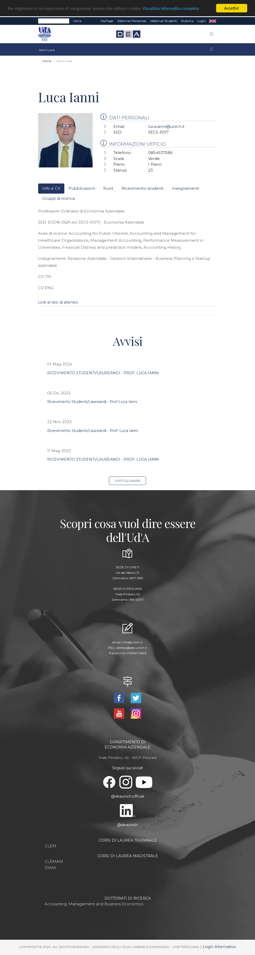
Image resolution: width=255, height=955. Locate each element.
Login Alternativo (219, 946)
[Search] (53, 21)
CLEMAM (54, 861)
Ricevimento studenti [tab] (142, 188)
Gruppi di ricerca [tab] (58, 198)
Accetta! (231, 8)
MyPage (107, 21)
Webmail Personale (131, 21)
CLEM (50, 845)
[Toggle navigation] (211, 34)
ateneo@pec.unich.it (131, 648)
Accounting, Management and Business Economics (94, 903)
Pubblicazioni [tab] (81, 188)
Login (201, 21)
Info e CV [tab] (51, 188)
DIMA (50, 867)
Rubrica (187, 21)
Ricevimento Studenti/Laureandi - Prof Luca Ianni (92, 401)
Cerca (77, 21)
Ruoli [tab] (108, 188)
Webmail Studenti (163, 21)
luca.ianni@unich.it (166, 126)
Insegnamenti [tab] (185, 188)
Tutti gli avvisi (127, 481)
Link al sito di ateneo (58, 302)
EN (212, 21)
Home (46, 61)
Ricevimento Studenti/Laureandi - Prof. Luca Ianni (92, 430)
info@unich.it (132, 642)
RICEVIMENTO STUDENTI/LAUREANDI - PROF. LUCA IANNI (103, 373)
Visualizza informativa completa (171, 8)
